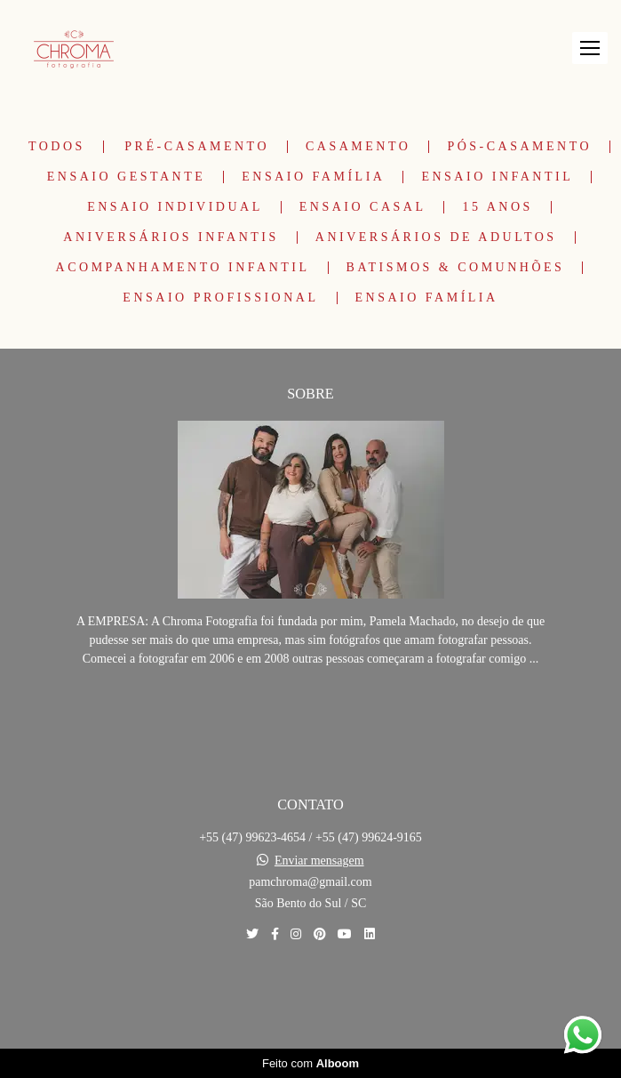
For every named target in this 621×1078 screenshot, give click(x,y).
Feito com (310, 1063)
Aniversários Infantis (170, 237)
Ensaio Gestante (126, 177)
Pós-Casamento (519, 147)
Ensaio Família (313, 177)
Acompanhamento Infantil (183, 267)
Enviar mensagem (319, 861)
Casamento (358, 147)
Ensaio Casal (362, 207)
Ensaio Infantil (497, 177)
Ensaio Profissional (220, 298)
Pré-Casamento (196, 147)
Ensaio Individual (175, 207)
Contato (310, 996)
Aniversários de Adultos (436, 237)
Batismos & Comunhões (455, 267)
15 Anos (497, 207)
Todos (56, 147)
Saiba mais (310, 713)
